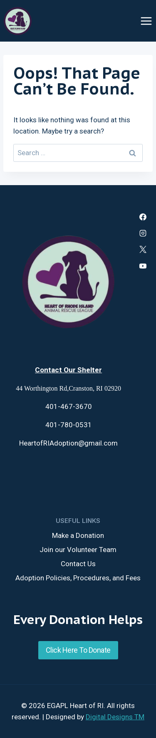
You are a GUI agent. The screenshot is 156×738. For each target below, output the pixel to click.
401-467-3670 (68, 406)
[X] (142, 250)
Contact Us (78, 564)
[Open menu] (146, 21)
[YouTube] (142, 266)
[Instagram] (142, 233)
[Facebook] (142, 217)
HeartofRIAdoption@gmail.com (68, 443)
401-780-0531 (68, 425)
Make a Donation (78, 535)
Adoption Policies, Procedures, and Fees (78, 578)
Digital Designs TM (115, 717)
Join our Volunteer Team (78, 549)
